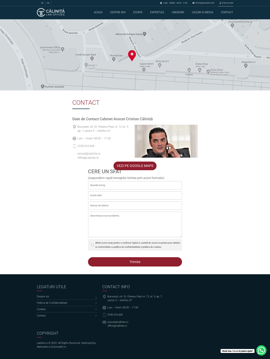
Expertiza (157, 12)
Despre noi (118, 12)
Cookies (41, 309)
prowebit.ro (60, 346)
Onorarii (178, 12)
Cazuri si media (202, 12)
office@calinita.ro (205, 3)
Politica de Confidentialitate (52, 302)
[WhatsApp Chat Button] (261, 350)
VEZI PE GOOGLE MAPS (135, 166)
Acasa (98, 12)
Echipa (137, 12)
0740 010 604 (227, 3)
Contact (227, 12)
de (42, 3)
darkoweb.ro (44, 346)
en (48, 3)
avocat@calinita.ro (88, 153)
